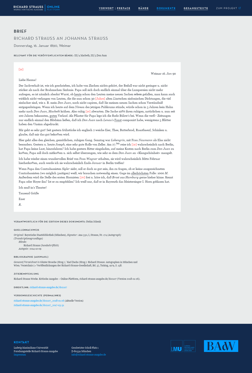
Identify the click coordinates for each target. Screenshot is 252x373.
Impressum (20, 354)
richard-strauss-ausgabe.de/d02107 (48, 287)
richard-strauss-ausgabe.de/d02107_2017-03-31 (39, 305)
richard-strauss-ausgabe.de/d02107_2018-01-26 (39, 300)
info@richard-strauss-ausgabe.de (88, 354)
